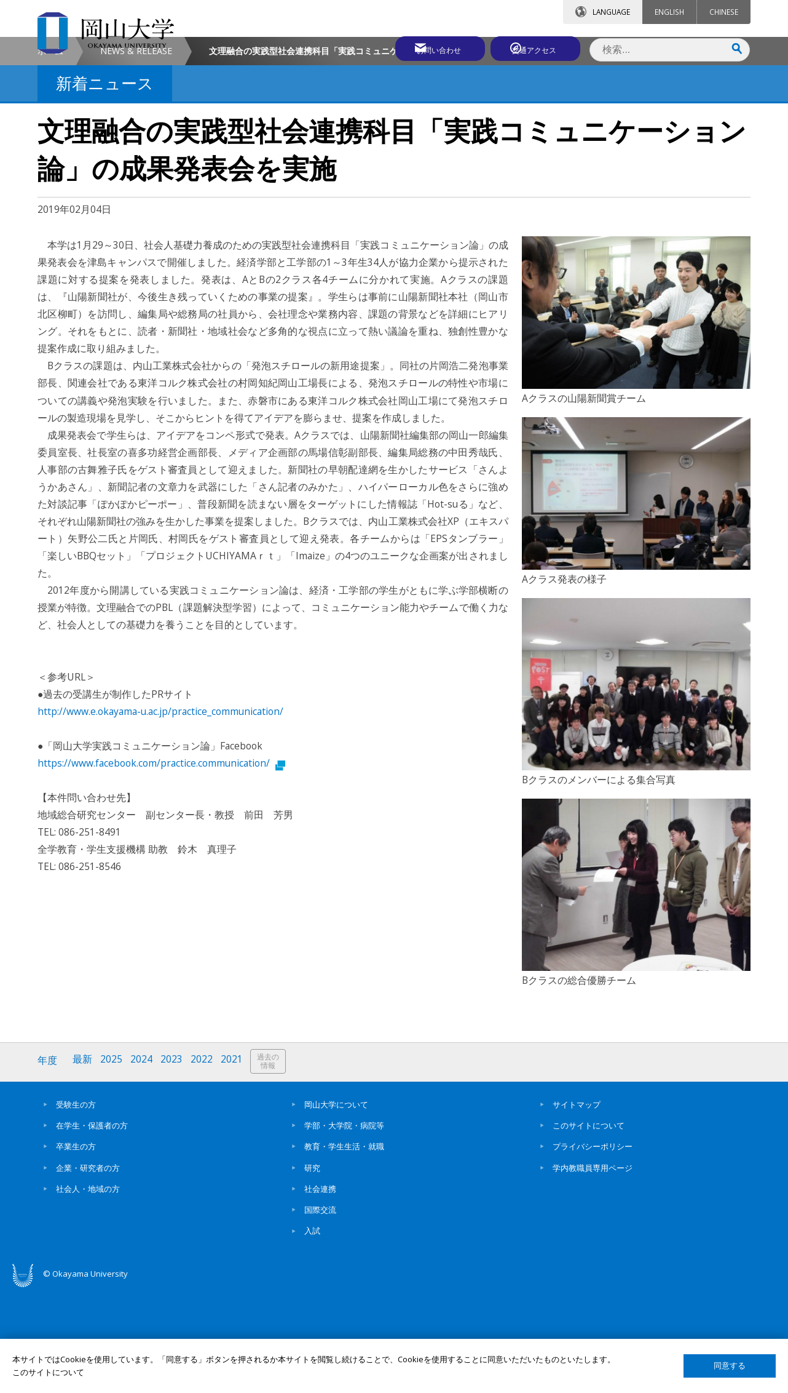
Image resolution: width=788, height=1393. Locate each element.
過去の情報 (273, 1165)
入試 (312, 1333)
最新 (83, 1165)
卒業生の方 (76, 1249)
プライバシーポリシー (592, 1249)
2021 (236, 1165)
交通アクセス (536, 47)
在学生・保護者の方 (92, 1228)
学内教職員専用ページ (592, 1269)
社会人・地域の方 (88, 1291)
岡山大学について (336, 1206)
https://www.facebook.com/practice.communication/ (161, 867)
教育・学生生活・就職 (344, 1249)
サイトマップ (577, 1206)
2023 (175, 1165)
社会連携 (320, 1291)
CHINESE (723, 12)
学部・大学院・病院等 (344, 1228)
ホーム (50, 155)
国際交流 (320, 1312)
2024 (144, 1165)
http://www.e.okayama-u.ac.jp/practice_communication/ (160, 815)
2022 (205, 1165)
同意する (730, 1365)
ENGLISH (669, 12)
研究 (312, 1269)
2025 (113, 1165)
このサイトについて (588, 1228)
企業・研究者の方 (88, 1269)
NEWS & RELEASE (136, 155)
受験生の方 (76, 1206)
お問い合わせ (427, 47)
